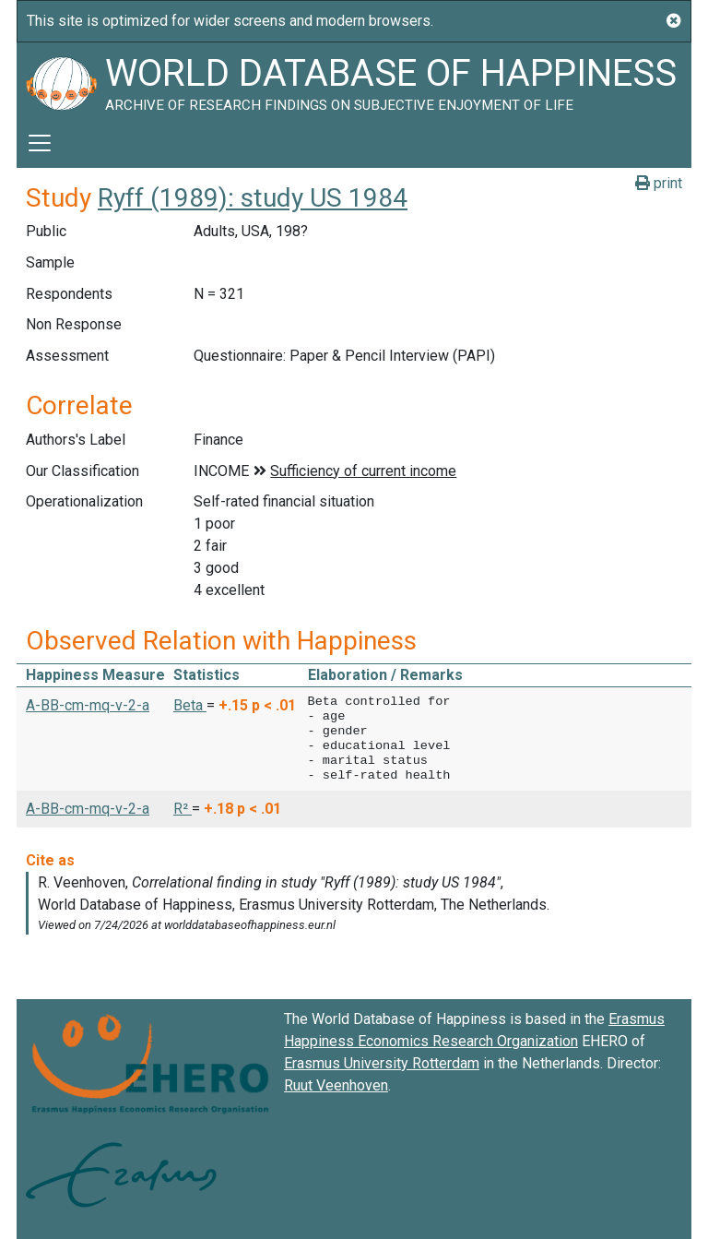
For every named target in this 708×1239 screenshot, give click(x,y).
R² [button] (182, 808)
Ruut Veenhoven (336, 1085)
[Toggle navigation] (39, 143)
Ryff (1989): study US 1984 (252, 198)
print (658, 183)
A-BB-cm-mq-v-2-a (87, 705)
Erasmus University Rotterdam (381, 1063)
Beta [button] (189, 705)
